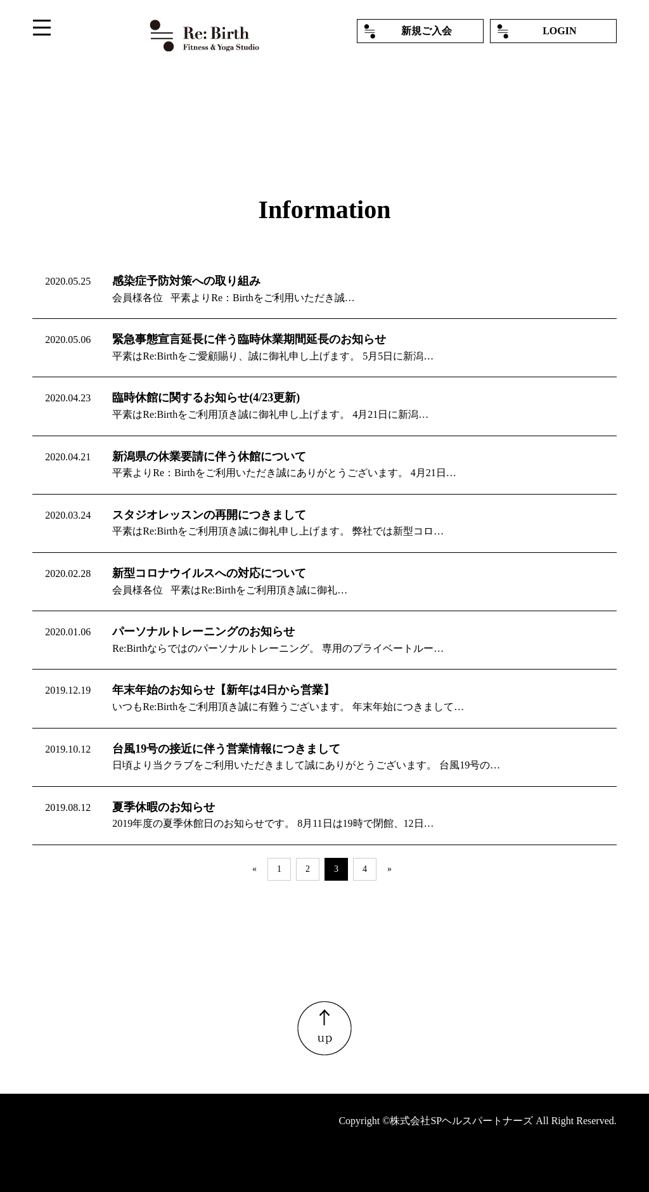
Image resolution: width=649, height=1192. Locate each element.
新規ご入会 (426, 30)
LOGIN (559, 30)
